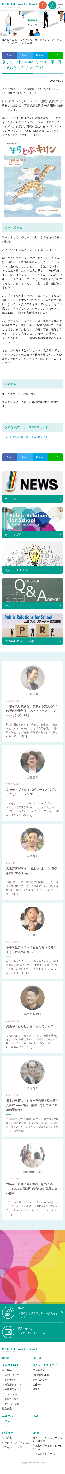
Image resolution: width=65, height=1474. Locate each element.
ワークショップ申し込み (43, 5)
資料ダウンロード (52, 5)
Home (5, 1357)
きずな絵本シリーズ (44, 1453)
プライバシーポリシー (14, 1447)
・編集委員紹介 (10, 1399)
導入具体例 (39, 1370)
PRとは (37, 1357)
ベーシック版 (9, 1394)
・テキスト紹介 (10, 1403)
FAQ (35, 1415)
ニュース (7, 1415)
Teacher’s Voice (41, 1375)
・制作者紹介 (9, 1379)
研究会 (36, 1389)
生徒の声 (37, 1384)
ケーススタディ (41, 1379)
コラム (6, 1421)
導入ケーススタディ (45, 1365)
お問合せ (7, 1432)
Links (36, 1432)
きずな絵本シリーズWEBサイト (28, 437)
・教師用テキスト (12, 1384)
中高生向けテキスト (13, 1375)
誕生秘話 (7, 1370)
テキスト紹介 (10, 1365)
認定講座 (7, 1408)
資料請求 (7, 1437)
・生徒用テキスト (12, 1389)
